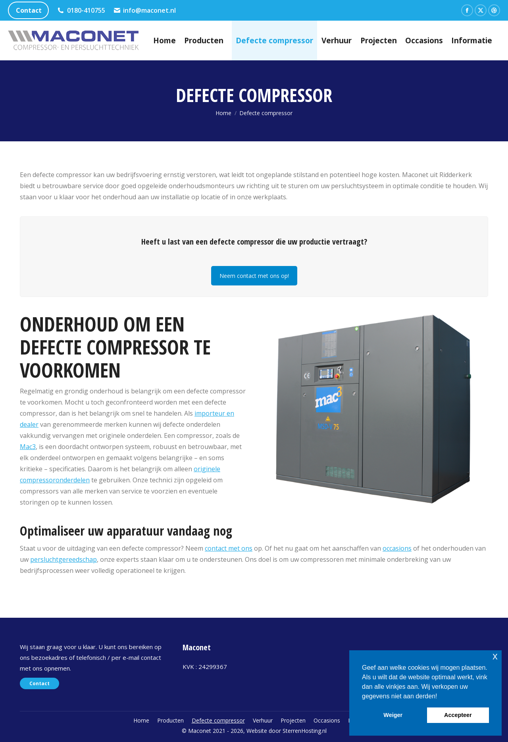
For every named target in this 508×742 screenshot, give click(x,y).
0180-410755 (81, 10)
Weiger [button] (392, 715)
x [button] (495, 656)
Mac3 (28, 446)
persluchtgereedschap (63, 559)
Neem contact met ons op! (254, 275)
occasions (397, 548)
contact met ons (228, 548)
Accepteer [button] (458, 715)
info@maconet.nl (144, 10)
